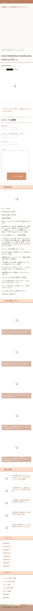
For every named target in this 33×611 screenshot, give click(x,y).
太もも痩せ (6, 588)
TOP (12, 49)
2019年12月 (6, 546)
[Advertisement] (16, 29)
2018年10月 (6, 559)
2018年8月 (6, 566)
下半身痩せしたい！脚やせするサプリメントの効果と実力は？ (21, 489)
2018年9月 (6, 562)
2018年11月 (6, 556)
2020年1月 (6, 543)
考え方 (5, 591)
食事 (4, 597)
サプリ (5, 584)
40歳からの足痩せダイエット (14, 7)
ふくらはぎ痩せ (8, 578)
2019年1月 (6, 549)
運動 (4, 594)
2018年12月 (6, 553)
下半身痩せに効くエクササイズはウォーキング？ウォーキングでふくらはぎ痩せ (21, 477)
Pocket (16, 69)
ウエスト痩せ (7, 581)
